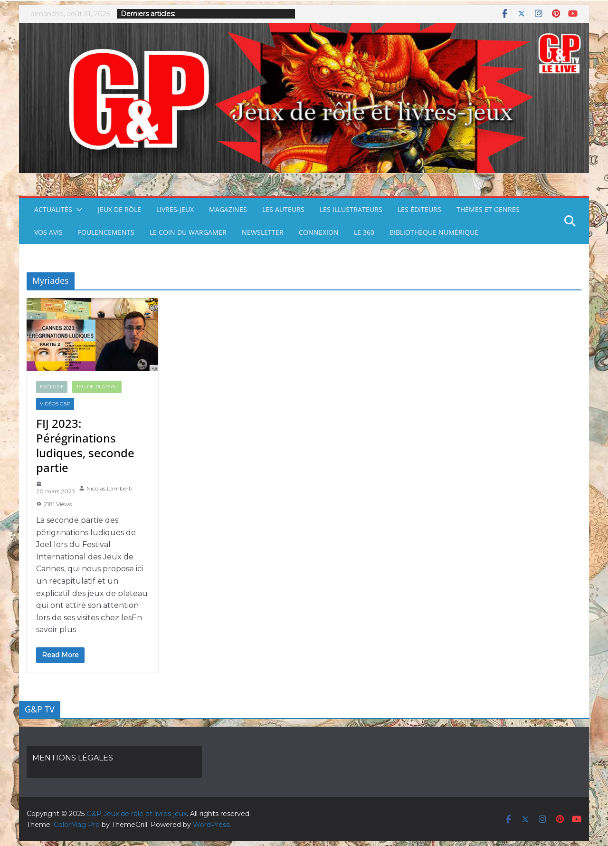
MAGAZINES (228, 209)
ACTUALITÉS (53, 209)
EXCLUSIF (52, 387)
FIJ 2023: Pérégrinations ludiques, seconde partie (85, 445)
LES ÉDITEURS (419, 209)
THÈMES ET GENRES (488, 209)
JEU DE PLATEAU (97, 387)
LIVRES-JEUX (175, 209)
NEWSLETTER (263, 232)
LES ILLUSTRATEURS (351, 209)
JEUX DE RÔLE (119, 209)
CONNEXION (319, 232)
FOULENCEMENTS (106, 232)
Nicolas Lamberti (109, 488)
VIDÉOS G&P (55, 404)
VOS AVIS (48, 232)
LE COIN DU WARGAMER (188, 232)
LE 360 (364, 232)
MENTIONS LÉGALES (72, 757)
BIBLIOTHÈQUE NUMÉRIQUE (434, 232)
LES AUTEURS (283, 209)
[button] (77, 209)
